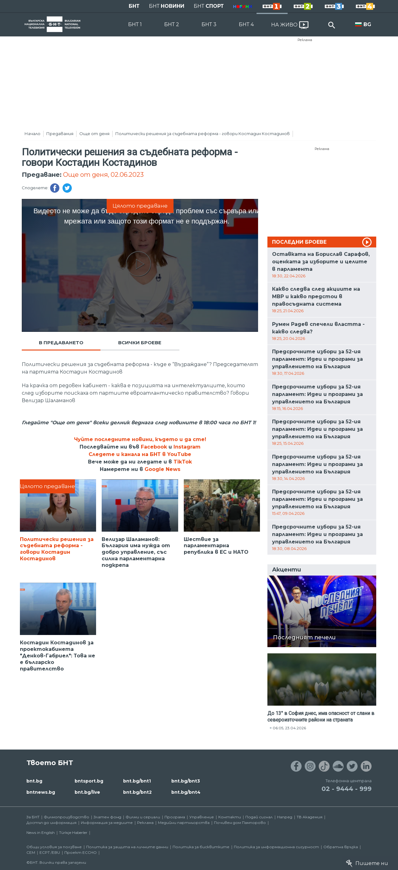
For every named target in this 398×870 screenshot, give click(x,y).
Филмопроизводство (66, 817)
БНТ (134, 6)
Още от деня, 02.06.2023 (103, 174)
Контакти (229, 817)
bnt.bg (34, 781)
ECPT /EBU (49, 852)
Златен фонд (107, 817)
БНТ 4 (246, 24)
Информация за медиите (107, 822)
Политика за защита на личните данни (127, 846)
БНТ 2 (171, 24)
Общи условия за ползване (54, 846)
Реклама (305, 40)
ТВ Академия (309, 817)
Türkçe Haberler (73, 832)
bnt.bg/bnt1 (137, 781)
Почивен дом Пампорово (240, 822)
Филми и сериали (143, 817)
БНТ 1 (135, 24)
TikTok (183, 462)
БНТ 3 (208, 24)
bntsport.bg (89, 781)
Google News (162, 469)
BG (367, 24)
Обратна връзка (340, 846)
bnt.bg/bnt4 (186, 792)
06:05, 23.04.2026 (289, 728)
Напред (284, 817)
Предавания (59, 133)
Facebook (154, 447)
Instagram (187, 447)
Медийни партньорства (184, 822)
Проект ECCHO (80, 852)
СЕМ (30, 852)
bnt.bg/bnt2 (137, 792)
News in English (40, 832)
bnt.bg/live (87, 792)
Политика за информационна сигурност (276, 846)
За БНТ (32, 817)
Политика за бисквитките (201, 846)
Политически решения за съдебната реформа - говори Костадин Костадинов (202, 133)
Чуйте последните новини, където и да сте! (140, 439)
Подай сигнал (259, 817)
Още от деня (94, 133)
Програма (174, 817)
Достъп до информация (51, 822)
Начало (32, 133)
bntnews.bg (40, 792)
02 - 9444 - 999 (347, 788)
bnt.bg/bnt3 (185, 781)
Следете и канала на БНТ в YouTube (140, 454)
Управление (201, 817)
